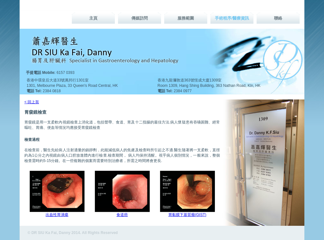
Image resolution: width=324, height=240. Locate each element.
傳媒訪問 (139, 18)
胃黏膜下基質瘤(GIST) (187, 215)
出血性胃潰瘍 (57, 215)
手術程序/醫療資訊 (232, 18)
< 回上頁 (31, 102)
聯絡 (278, 18)
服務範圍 (186, 18)
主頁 (93, 18)
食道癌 (122, 215)
